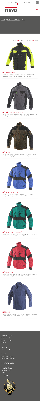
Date (22, 40)
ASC (33, 40)
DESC (36, 40)
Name (18, 40)
